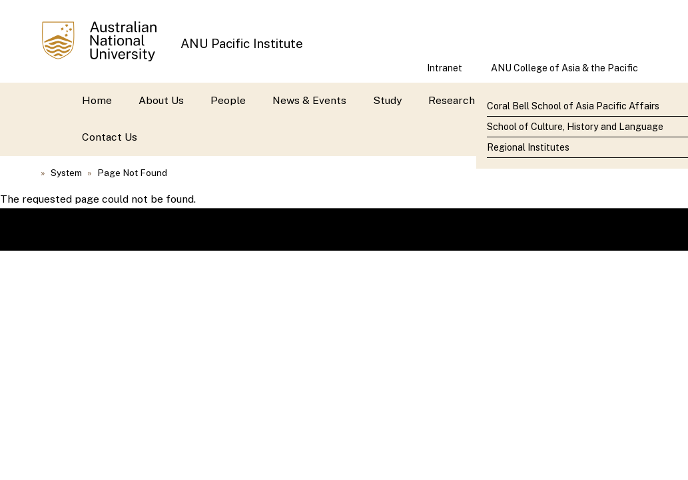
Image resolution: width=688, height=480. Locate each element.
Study (387, 100)
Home (97, 100)
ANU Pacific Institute (241, 43)
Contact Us (109, 137)
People (228, 100)
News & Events (309, 100)
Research (451, 100)
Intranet (444, 68)
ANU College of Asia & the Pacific (564, 68)
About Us (161, 100)
